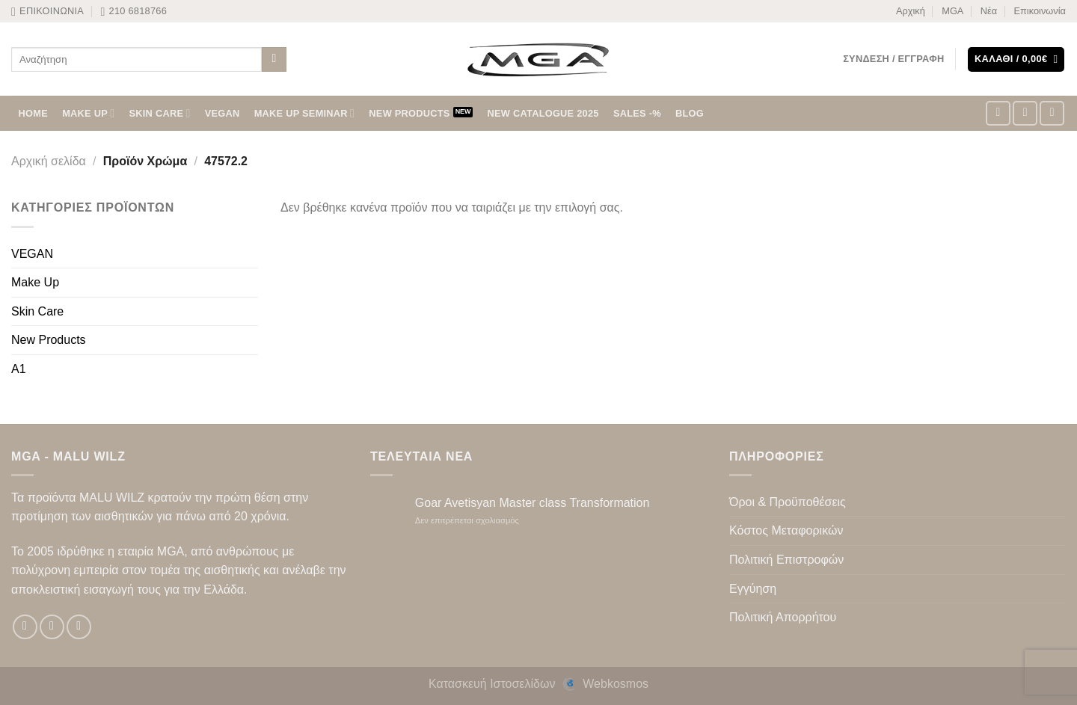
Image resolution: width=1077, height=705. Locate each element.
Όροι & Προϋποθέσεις (787, 502)
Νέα (989, 10)
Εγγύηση (752, 588)
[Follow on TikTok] (1052, 113)
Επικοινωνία (1040, 10)
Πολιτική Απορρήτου (782, 617)
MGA (952, 10)
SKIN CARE (160, 113)
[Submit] (274, 60)
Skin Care (37, 311)
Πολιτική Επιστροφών (786, 559)
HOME (33, 113)
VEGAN (222, 113)
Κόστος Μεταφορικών (786, 530)
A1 (18, 369)
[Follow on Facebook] (998, 113)
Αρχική (910, 10)
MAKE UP (88, 113)
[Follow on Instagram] (1025, 113)
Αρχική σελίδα (48, 161)
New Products (48, 339)
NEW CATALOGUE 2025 (543, 113)
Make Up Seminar (304, 113)
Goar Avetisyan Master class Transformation (532, 502)
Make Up (35, 282)
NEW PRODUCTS (409, 113)
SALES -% (637, 113)
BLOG (689, 113)
